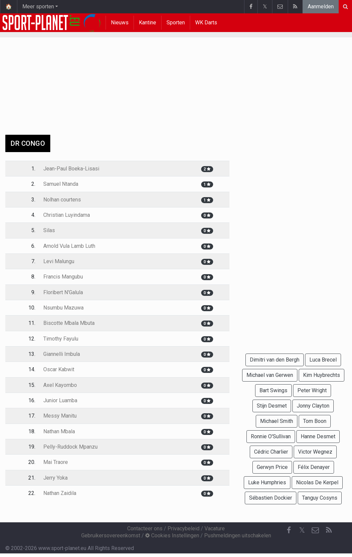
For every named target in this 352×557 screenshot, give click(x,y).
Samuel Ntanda (60, 184)
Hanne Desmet (318, 436)
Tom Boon (314, 421)
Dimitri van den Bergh (274, 360)
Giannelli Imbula (61, 354)
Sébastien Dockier (270, 498)
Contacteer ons (145, 528)
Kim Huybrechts (321, 375)
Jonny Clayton (313, 406)
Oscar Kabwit (58, 369)
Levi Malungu (58, 261)
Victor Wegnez (315, 452)
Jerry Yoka (55, 478)
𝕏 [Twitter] (302, 530)
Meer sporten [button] (38, 6)
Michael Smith (276, 421)
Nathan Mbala (59, 431)
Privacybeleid (183, 528)
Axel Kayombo (60, 385)
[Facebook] (288, 530)
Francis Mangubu (63, 276)
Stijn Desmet (272, 406)
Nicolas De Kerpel (317, 482)
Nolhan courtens (62, 199)
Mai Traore (55, 462)
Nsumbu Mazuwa (63, 308)
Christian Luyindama (66, 215)
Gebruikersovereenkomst (110, 535)
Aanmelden (321, 6)
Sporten (176, 22)
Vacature (214, 528)
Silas (49, 230)
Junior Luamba (60, 400)
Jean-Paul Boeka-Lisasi (71, 168)
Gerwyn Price (272, 467)
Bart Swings (273, 390)
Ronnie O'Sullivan (271, 436)
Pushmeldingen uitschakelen (237, 535)
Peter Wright (312, 390)
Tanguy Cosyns (319, 498)
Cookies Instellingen (172, 535)
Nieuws (120, 22)
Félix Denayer (314, 467)
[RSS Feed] (328, 530)
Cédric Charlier (271, 452)
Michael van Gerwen (269, 375)
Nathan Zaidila (59, 493)
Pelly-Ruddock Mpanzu (70, 447)
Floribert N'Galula (63, 292)
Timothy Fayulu (60, 339)
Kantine (147, 22)
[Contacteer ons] (315, 530)
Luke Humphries (267, 482)
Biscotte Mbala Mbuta (69, 323)
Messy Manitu (60, 416)
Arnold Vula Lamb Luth (69, 246)
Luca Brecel (323, 360)
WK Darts (206, 22)
